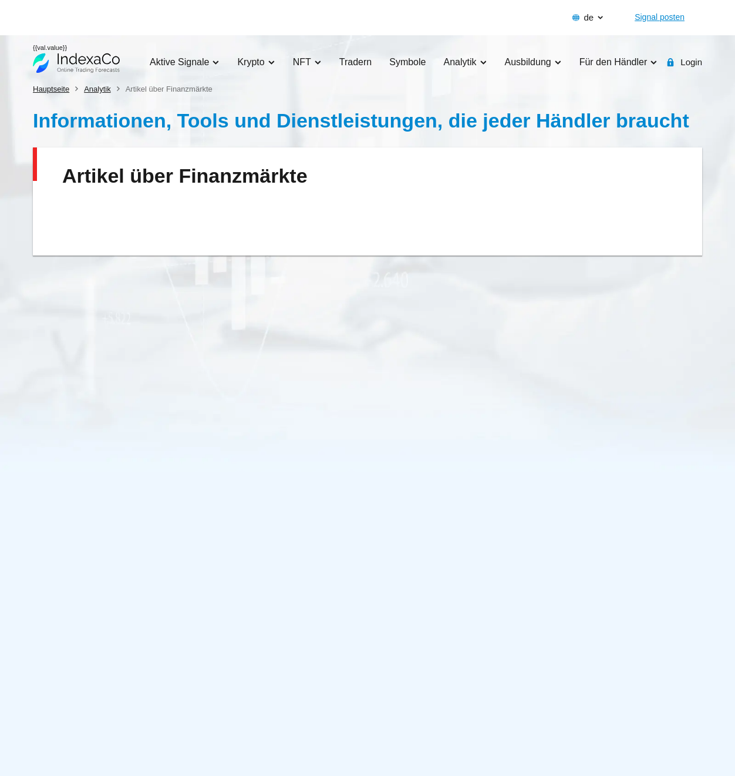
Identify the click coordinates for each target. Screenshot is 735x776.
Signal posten (660, 17)
